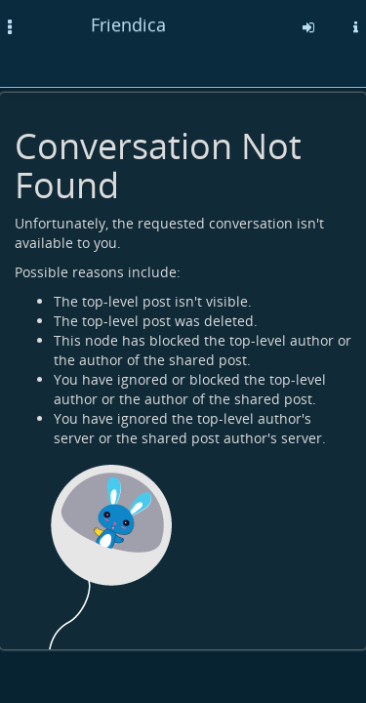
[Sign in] (308, 27)
